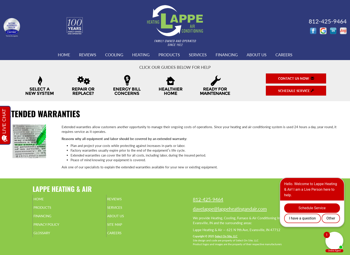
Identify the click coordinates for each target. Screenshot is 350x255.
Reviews (87, 54)
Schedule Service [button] (296, 91)
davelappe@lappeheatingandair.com (230, 208)
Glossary (49, 236)
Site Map (122, 227)
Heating (141, 54)
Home (64, 54)
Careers (283, 54)
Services (198, 54)
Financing (227, 54)
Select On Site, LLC (226, 236)
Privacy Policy (55, 227)
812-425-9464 (208, 199)
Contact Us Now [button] (296, 78)
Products (169, 54)
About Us (257, 54)
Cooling (114, 54)
